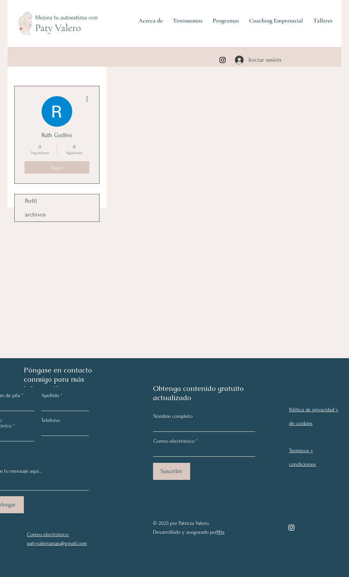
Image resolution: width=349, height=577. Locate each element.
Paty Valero (58, 27)
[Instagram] (222, 60)
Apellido (50, 395)
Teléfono (50, 420)
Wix (221, 532)
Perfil (31, 201)
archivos (35, 214)
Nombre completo (173, 416)
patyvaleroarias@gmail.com (57, 543)
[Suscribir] (171, 471)
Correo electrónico (174, 441)
